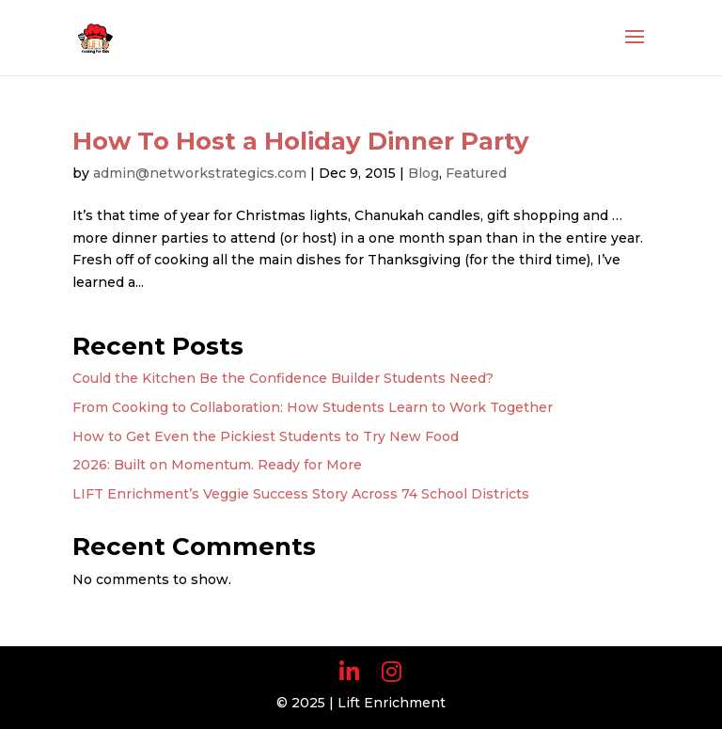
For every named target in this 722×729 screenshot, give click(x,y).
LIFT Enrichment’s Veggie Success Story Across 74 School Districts (300, 493)
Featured (476, 173)
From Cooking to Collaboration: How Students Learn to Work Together (312, 407)
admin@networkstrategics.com (199, 173)
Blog (423, 173)
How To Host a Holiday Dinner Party (300, 141)
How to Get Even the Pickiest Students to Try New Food (265, 436)
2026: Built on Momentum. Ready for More (217, 464)
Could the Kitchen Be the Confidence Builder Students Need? (283, 378)
